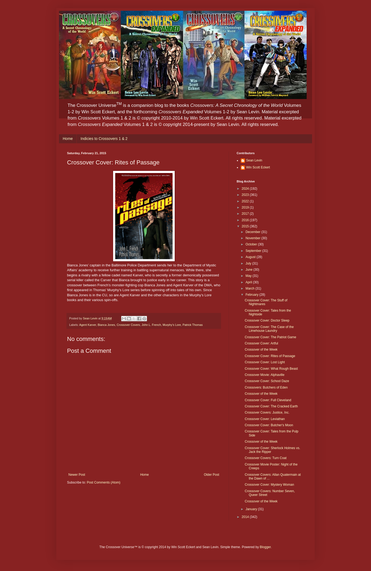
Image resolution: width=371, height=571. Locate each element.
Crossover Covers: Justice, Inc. (267, 412)
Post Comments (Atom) (103, 482)
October (252, 244)
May (249, 276)
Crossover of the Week (261, 349)
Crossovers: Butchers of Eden (266, 387)
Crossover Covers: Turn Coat (265, 458)
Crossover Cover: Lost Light (265, 362)
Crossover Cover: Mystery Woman (269, 485)
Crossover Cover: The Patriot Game (270, 337)
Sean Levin (254, 160)
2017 (246, 214)
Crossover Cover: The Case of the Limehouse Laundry (269, 329)
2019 (246, 207)
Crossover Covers (128, 324)
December (253, 232)
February (252, 295)
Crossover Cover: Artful (261, 343)
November (253, 238)
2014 (246, 517)
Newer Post (76, 475)
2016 (246, 220)
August (251, 257)
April (249, 282)
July (249, 263)
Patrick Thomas (193, 324)
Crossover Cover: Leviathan (265, 419)
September (254, 251)
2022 (246, 201)
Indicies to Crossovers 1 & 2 (103, 138)
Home (68, 138)
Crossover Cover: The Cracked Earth (271, 406)
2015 (246, 226)
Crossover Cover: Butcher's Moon (269, 425)
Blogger (265, 547)
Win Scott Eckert (258, 167)
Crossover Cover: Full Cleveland (268, 400)
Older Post (211, 475)
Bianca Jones (106, 324)
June (249, 270)
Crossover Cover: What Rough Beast (271, 369)
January (252, 509)
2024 (246, 189)
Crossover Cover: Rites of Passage (270, 356)
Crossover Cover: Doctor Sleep (267, 320)
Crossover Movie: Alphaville (264, 375)
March (251, 288)
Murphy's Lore (172, 324)
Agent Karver (87, 324)
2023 (246, 195)
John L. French (151, 324)
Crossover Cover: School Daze (267, 381)
